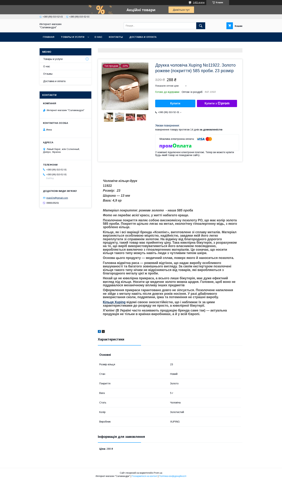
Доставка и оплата (142, 37)
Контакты (116, 37)
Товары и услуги (72, 37)
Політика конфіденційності (172, 476)
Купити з (216, 103)
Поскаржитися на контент (144, 476)
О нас (98, 37)
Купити (175, 103)
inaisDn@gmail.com (57, 198)
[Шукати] (200, 25)
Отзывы (48, 73)
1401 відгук (198, 2)
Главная (48, 37)
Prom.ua (158, 473)
